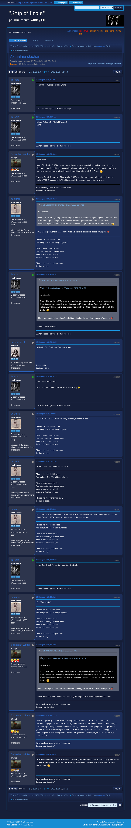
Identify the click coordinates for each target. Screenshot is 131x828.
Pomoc (99, 822)
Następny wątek (113, 63)
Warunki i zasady (109, 822)
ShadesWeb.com (27, 825)
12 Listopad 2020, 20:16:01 (46, 154)
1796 (40, 72)
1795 (35, 72)
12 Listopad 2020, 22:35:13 (46, 376)
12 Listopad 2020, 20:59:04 (46, 274)
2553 (65, 72)
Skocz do (83, 805)
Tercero (13, 64)
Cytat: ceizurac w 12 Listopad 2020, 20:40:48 (59, 280)
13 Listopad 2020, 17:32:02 (46, 754)
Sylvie (108, 46)
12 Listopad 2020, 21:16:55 (46, 342)
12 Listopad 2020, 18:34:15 (46, 117)
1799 (58, 72)
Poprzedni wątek (96, 63)
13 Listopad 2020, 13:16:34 (46, 597)
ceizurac (15, 199)
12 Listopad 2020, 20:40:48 (46, 199)
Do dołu (13, 72)
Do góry (13, 789)
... (32, 72)
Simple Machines (27, 822)
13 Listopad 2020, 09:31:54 (46, 461)
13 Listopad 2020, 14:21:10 (46, 715)
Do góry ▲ (120, 822)
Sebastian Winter (20, 154)
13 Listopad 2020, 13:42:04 (46, 645)
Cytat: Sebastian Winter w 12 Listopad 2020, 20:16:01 (62, 205)
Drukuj (117, 72)
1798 (53, 72)
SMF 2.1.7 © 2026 (13, 822)
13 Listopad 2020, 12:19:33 (46, 560)
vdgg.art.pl (83, 31)
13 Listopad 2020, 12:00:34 (46, 509)
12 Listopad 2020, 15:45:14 (46, 80)
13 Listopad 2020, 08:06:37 (46, 414)
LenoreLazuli (18, 342)
